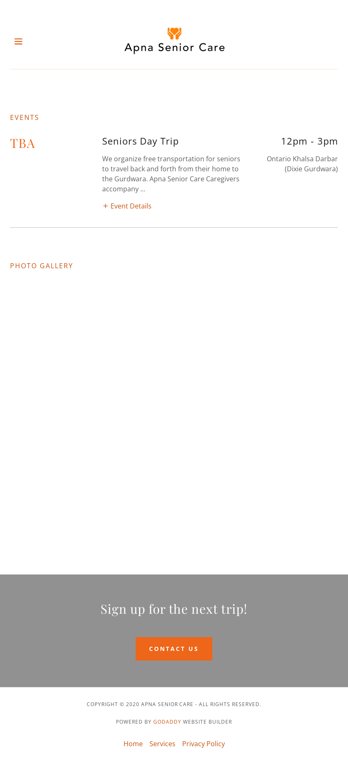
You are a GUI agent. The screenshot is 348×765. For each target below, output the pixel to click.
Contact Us (174, 649)
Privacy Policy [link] (203, 743)
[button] (26, 41)
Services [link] (162, 743)
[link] (174, 41)
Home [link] (133, 743)
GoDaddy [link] (167, 721)
